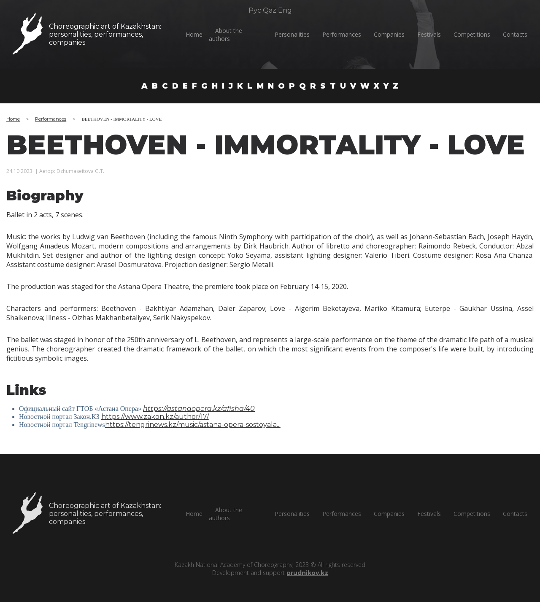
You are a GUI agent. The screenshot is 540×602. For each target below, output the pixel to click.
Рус (254, 10)
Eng (285, 10)
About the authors (225, 35)
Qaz (269, 10)
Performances (341, 34)
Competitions (472, 34)
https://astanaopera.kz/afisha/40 (199, 409)
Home (194, 34)
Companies (389, 34)
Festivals (429, 34)
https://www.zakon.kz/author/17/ (155, 417)
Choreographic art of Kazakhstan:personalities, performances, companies (105, 34)
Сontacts (515, 34)
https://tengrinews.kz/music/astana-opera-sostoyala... (193, 425)
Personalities (292, 34)
